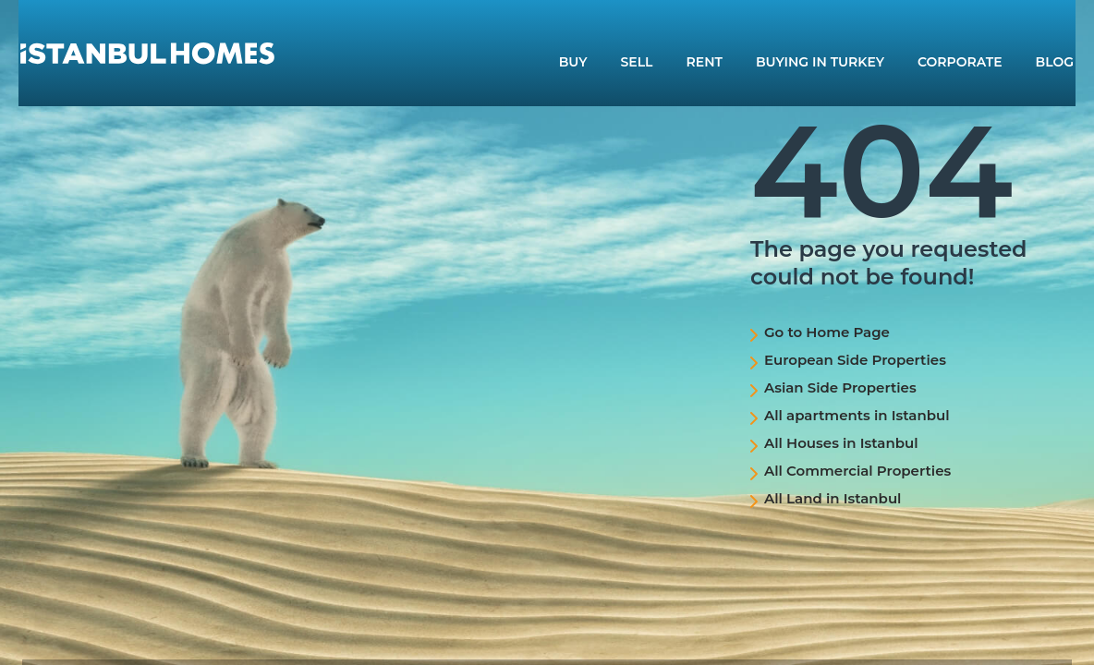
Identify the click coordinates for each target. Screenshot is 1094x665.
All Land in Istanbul (832, 498)
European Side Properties (855, 360)
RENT (705, 62)
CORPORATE (960, 62)
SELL (637, 62)
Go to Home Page (827, 332)
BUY (573, 62)
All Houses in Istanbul (841, 443)
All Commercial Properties (857, 470)
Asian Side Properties (840, 387)
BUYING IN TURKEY (820, 62)
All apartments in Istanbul (857, 415)
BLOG (1055, 62)
